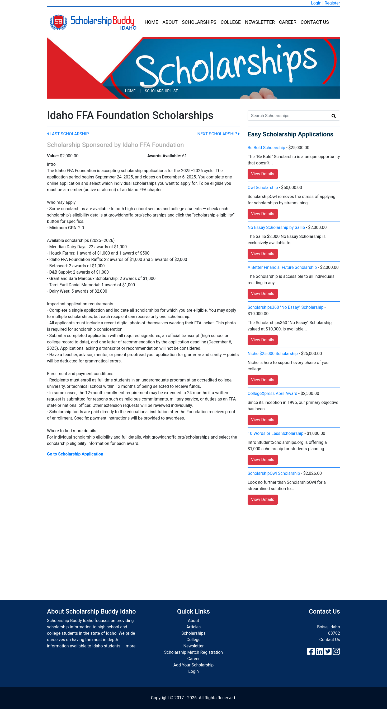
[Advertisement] (193, 547)
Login (316, 3)
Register (332, 3)
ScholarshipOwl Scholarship (274, 473)
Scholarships (199, 22)
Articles (193, 626)
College (231, 22)
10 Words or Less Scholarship (275, 433)
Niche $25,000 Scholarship (273, 353)
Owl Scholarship (263, 187)
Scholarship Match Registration (193, 652)
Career (287, 22)
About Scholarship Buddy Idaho (91, 611)
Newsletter (260, 22)
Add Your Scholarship (193, 664)
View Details (262, 173)
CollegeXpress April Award (272, 393)
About (170, 22)
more (130, 645)
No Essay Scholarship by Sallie (276, 227)
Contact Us (315, 22)
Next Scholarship (218, 133)
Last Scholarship (68, 133)
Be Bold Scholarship (266, 147)
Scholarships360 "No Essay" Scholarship (285, 307)
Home (151, 22)
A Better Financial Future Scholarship (282, 267)
